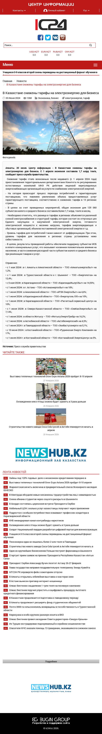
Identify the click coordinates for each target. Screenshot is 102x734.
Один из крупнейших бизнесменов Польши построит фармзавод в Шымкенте (50, 550)
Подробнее (51, 661)
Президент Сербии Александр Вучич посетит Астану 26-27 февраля (45, 563)
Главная (7, 81)
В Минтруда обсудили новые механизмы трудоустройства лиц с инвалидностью (52, 494)
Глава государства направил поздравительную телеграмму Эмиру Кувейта (49, 567)
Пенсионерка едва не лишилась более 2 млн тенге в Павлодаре (42, 541)
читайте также (13, 352)
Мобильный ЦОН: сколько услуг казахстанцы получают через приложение (49, 508)
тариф (86, 98)
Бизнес (55, 98)
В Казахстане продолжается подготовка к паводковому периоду (43, 597)
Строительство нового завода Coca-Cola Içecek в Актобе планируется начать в (51, 546)
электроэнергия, (74, 98)
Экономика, (44, 98)
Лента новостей (14, 472)
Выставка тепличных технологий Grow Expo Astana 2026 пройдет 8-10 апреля (51, 376)
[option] (51, 74)
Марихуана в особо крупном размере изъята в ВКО (36, 614)
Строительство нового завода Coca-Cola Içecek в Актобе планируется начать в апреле (51, 428)
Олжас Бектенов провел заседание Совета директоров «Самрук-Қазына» (48, 619)
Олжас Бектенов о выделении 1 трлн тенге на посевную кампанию (44, 585)
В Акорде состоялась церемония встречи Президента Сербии (42, 503)
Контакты (19, 10)
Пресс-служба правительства (30, 346)
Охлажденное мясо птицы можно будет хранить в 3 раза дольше (51, 401)
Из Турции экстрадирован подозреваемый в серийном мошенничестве (47, 623)
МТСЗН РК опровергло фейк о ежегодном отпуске (35, 572)
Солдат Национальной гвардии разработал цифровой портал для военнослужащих (53, 529)
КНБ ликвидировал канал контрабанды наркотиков (36, 520)
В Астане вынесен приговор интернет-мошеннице (35, 581)
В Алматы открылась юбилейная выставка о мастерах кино (41, 576)
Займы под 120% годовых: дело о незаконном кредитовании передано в (47, 478)
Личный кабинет (54, 10)
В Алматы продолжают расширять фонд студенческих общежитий (45, 602)
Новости (22, 81)
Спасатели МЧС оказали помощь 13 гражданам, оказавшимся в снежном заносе (52, 628)
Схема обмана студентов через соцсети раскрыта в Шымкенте (43, 499)
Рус (86, 10)
